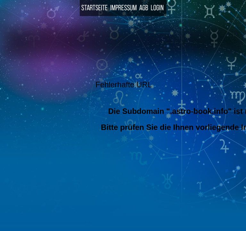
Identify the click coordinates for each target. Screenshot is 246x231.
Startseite (94, 7)
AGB (143, 7)
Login (157, 7)
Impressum (123, 7)
